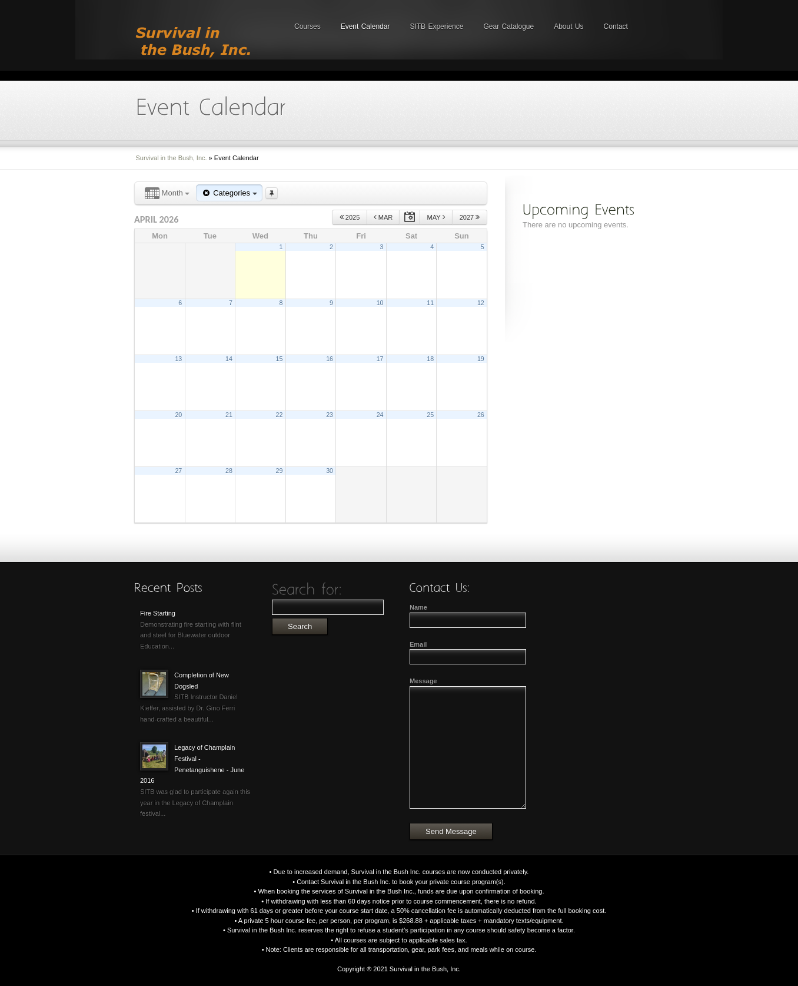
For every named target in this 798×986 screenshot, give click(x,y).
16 (329, 358)
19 (480, 358)
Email (418, 644)
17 (380, 358)
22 (279, 414)
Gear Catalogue (508, 26)
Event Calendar (365, 26)
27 (178, 470)
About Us (568, 26)
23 (329, 414)
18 (430, 358)
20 (178, 414)
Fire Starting (157, 613)
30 (329, 470)
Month (167, 193)
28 (228, 470)
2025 (350, 217)
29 (279, 470)
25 (430, 414)
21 (228, 414)
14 (228, 358)
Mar (383, 217)
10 (380, 302)
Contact (616, 26)
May (436, 217)
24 (380, 414)
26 (480, 414)
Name (418, 607)
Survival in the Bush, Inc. (171, 157)
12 (480, 302)
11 (430, 302)
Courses (307, 26)
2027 (470, 217)
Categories (229, 192)
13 (178, 358)
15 (279, 358)
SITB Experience (436, 26)
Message (423, 680)
